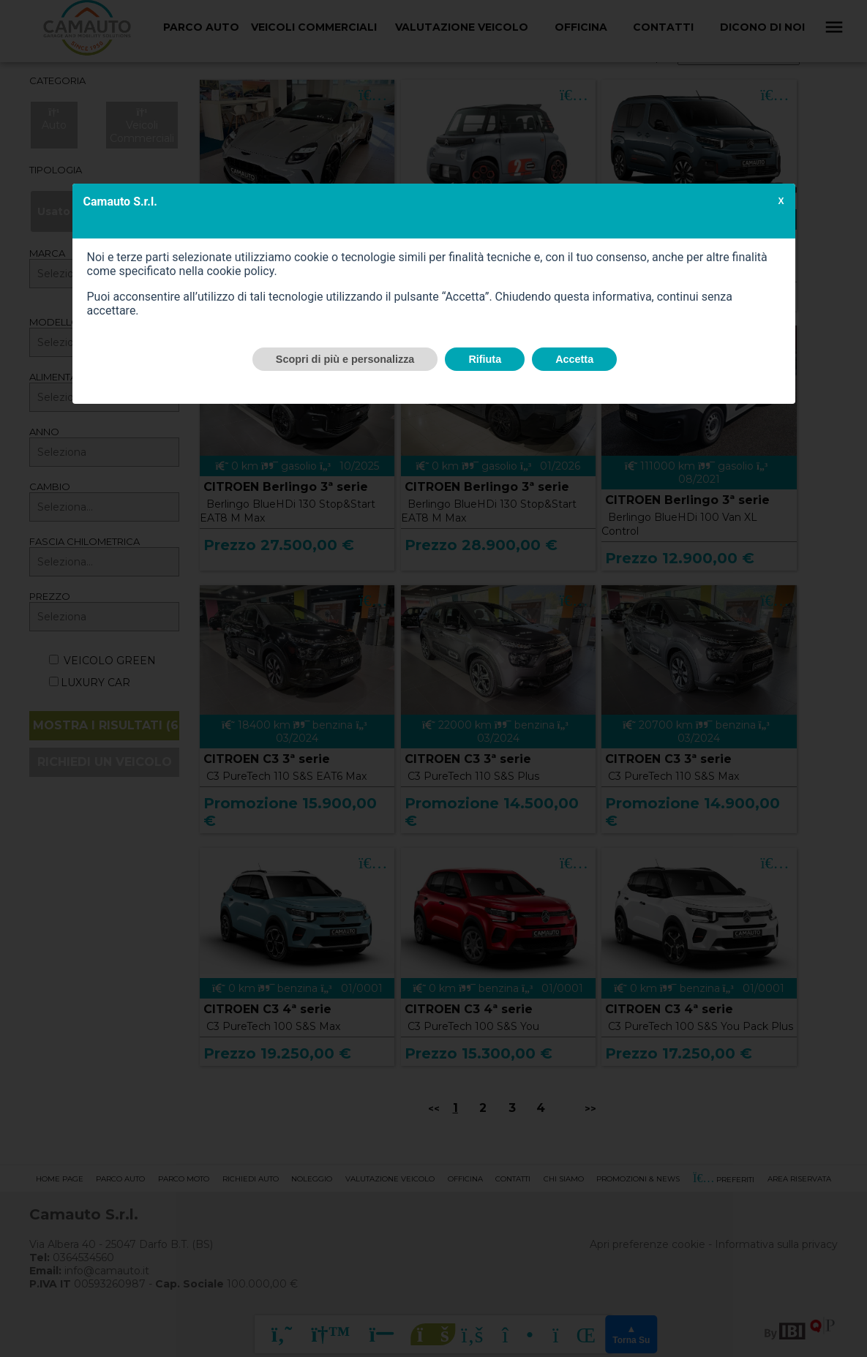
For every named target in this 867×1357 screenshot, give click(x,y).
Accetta (574, 359)
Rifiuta (484, 359)
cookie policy (240, 271)
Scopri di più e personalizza (345, 359)
